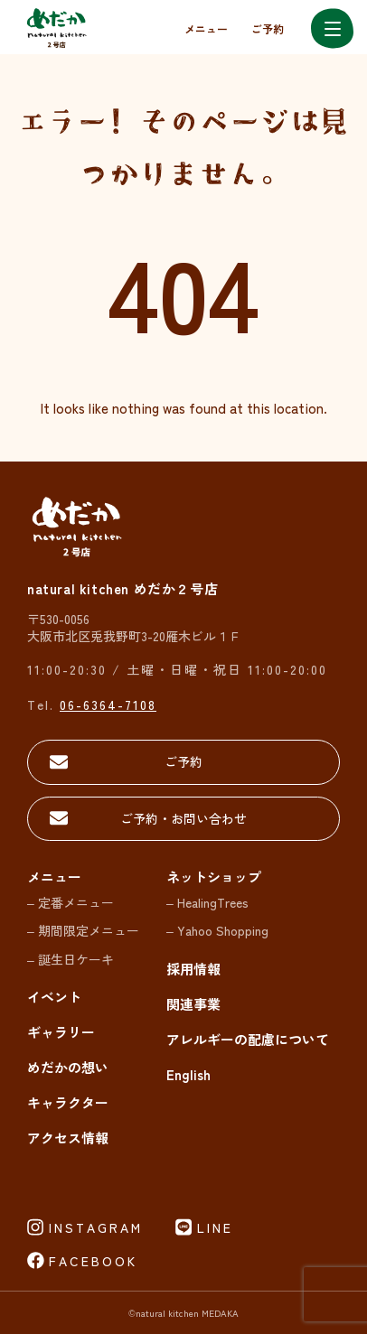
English (188, 1074)
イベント (54, 996)
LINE (215, 1227)
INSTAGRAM (96, 1227)
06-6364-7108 (108, 704)
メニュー (206, 28)
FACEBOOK (93, 1261)
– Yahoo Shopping (217, 930)
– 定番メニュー (70, 902)
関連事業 (193, 1003)
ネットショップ (213, 876)
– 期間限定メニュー (83, 930)
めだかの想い (67, 1067)
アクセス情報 (67, 1137)
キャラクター (67, 1102)
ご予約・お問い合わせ (183, 818)
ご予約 (267, 28)
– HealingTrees (207, 902)
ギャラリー (61, 1031)
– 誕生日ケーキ (70, 959)
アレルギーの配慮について (247, 1039)
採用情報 (193, 968)
